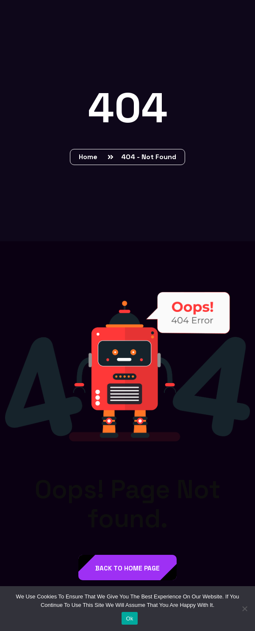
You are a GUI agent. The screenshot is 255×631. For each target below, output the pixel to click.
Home (90, 156)
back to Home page (127, 568)
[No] (244, 608)
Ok (129, 618)
